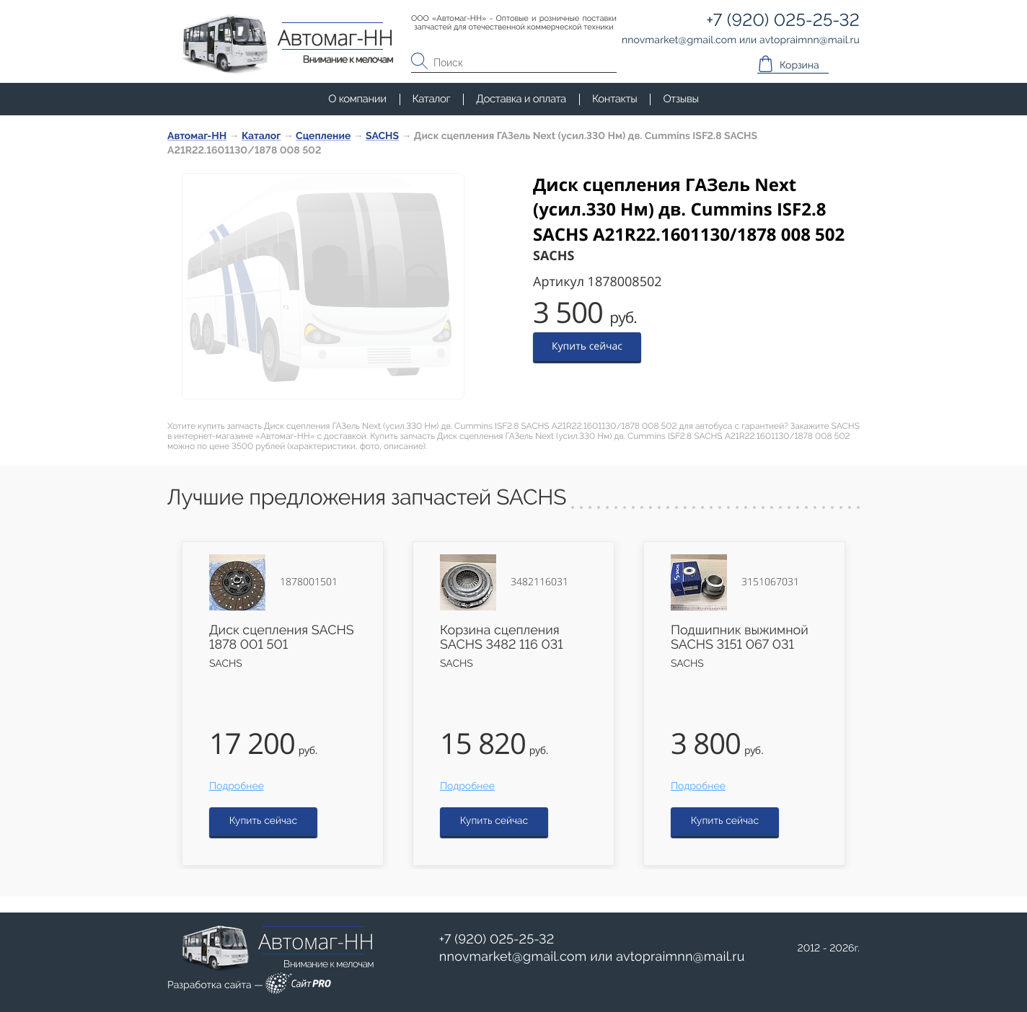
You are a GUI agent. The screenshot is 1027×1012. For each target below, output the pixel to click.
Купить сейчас (587, 346)
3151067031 (770, 582)
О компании (357, 98)
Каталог (432, 98)
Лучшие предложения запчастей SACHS (366, 497)
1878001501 (309, 582)
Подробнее (236, 786)
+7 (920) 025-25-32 (497, 939)
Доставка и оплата (521, 98)
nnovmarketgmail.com (513, 956)
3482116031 (539, 582)
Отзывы (680, 98)
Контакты (614, 98)
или (592, 957)
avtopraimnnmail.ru (680, 956)
